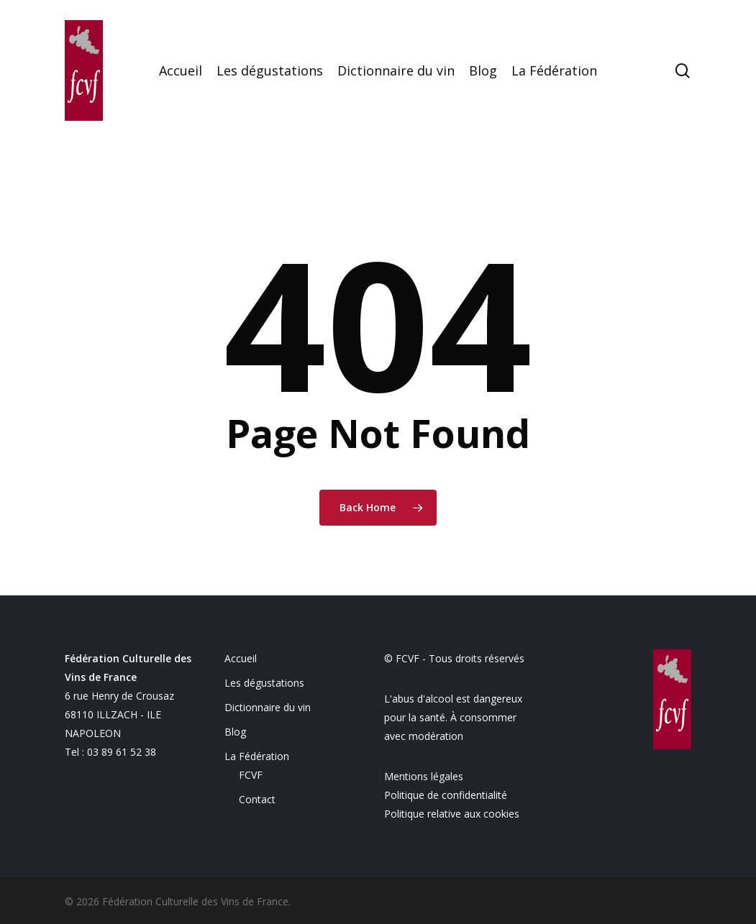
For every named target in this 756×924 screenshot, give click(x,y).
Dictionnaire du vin (267, 707)
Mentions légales (423, 776)
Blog (235, 731)
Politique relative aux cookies (451, 813)
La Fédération (256, 756)
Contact (257, 799)
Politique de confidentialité (445, 795)
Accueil (240, 658)
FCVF (251, 775)
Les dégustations (264, 683)
